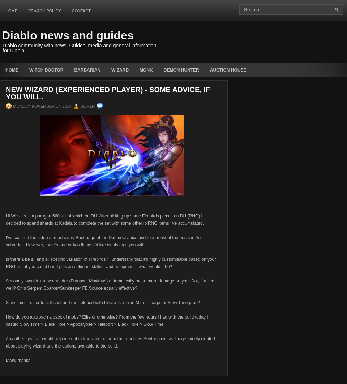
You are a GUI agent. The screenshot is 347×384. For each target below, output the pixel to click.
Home (11, 11)
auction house (228, 70)
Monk (146, 70)
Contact (81, 11)
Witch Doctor (46, 70)
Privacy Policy (44, 11)
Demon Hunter (181, 70)
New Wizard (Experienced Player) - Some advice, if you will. (108, 93)
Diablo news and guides (68, 35)
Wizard (120, 70)
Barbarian (87, 70)
